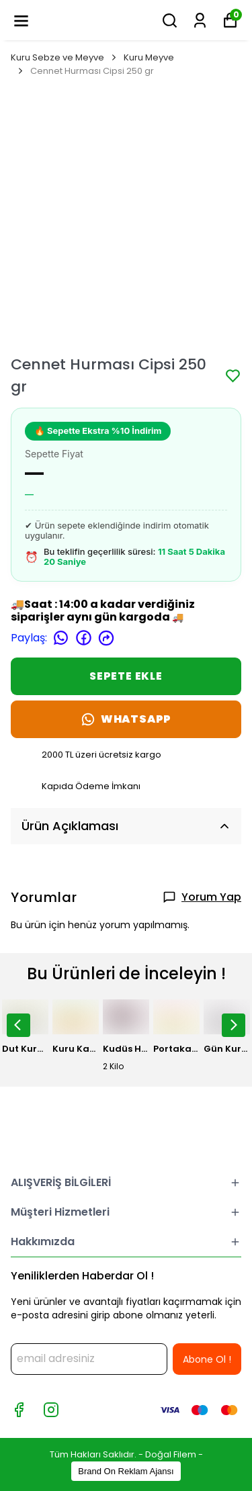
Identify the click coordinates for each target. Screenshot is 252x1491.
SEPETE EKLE (126, 676)
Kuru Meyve (149, 57)
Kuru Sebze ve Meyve (64, 57)
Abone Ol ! (207, 1359)
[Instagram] (51, 1410)
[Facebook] (19, 1410)
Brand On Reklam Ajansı (125, 1471)
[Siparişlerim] (200, 20)
